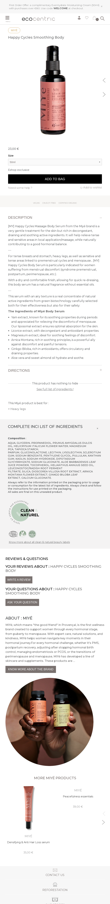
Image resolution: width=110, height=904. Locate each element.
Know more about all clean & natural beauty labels (39, 542)
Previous (104, 80)
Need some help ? (20, 187)
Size (11, 155)
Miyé (14, 30)
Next (104, 94)
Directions (19, 370)
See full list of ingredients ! (55, 389)
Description (20, 217)
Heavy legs (18, 409)
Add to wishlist (92, 187)
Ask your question (22, 602)
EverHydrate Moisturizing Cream (71, 5)
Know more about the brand (30, 669)
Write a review (18, 579)
